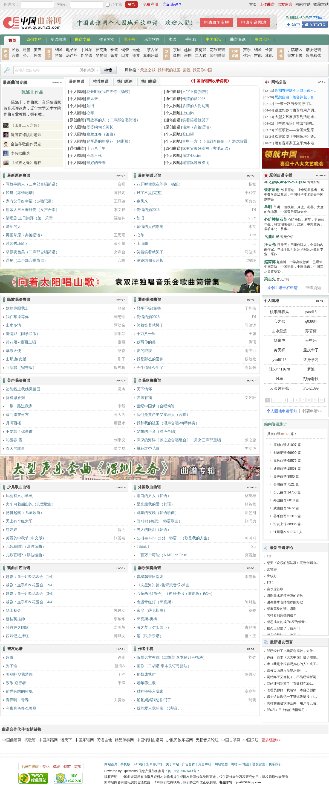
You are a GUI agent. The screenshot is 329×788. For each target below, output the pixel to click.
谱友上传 (294, 56)
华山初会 (13, 610)
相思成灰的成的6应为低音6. (287, 622)
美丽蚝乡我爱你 (19, 674)
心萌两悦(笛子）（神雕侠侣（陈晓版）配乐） (176, 594)
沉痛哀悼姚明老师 (26, 135)
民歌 (15, 50)
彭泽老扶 (311, 379)
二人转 (200, 56)
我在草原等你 (17, 317)
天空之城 (147, 70)
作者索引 (107, 39)
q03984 (311, 321)
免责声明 (204, 764)
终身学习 (311, 360)
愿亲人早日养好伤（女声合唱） (32, 210)
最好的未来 (96, 163)
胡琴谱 (86, 56)
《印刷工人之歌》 (26, 126)
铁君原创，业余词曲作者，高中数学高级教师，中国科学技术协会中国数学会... (294, 195)
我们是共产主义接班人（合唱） (163, 415)
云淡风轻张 (279, 388)
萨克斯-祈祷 (147, 619)
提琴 (136, 56)
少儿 (26, 56)
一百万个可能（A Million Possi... (163, 555)
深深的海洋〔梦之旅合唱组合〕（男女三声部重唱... (180, 440)
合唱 (15, 56)
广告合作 (188, 764)
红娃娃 (11, 530)
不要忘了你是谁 (19, 432)
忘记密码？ (172, 4)
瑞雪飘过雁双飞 (195, 163)
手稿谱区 (294, 50)
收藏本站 (321, 4)
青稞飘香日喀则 (150, 577)
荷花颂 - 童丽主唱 (21, 342)
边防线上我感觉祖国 (23, 389)
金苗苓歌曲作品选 (26, 144)
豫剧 (177, 56)
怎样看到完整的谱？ (281, 615)
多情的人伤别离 (195, 106)
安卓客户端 (154, 764)
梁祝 (187, 70)
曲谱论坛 (262, 39)
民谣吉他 (104, 740)
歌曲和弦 (313, 56)
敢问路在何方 (17, 415)
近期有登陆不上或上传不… (296, 91)
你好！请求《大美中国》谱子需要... (293, 657)
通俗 (26, 50)
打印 (270, 582)
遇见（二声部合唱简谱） (27, 260)
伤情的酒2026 (193, 99)
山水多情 (13, 325)
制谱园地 (58, 39)
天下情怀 (144, 389)
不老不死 (94, 156)
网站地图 (221, 764)
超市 (9, 657)
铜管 (125, 50)
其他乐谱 (150, 56)
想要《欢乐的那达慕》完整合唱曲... (293, 563)
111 (269, 556)
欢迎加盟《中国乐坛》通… (296, 136)
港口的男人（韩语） (154, 496)
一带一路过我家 (19, 406)
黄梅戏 (200, 50)
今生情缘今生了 (150, 368)
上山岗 (188, 113)
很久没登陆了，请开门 (283, 628)
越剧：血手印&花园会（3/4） (31, 594)
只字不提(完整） (196, 92)
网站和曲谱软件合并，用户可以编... (293, 703)
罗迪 (311, 369)
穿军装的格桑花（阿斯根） (109, 141)
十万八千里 (96, 148)
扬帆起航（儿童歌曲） (25, 513)
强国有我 (145, 398)
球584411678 (279, 369)
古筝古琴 (150, 50)
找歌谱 (30, 740)
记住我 (116, 4)
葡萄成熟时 (146, 674)
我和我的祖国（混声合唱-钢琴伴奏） (168, 423)
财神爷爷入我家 (150, 691)
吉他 (136, 50)
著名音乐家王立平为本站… (296, 143)
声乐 (247, 50)
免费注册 (150, 4)
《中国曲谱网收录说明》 (210, 81)
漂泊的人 (13, 227)
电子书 (129, 39)
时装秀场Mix (16, 244)
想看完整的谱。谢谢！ (283, 609)
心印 (90, 113)
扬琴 (114, 56)
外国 (37, 56)
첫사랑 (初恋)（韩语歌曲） (159, 521)
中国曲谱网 (12, 740)
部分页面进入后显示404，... (287, 670)
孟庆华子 (311, 350)
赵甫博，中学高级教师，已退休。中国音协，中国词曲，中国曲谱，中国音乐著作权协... (295, 268)
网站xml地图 (240, 764)
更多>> (57, 82)
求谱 (172, 39)
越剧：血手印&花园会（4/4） (31, 602)
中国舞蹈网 (48, 740)
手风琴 (86, 50)
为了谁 (11, 666)
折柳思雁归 (15, 398)
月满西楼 (13, 423)
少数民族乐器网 (179, 740)
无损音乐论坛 (207, 740)
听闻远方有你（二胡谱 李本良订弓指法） (172, 657)
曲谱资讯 (238, 39)
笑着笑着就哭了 (195, 120)
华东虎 (279, 341)
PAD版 (138, 764)
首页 (253, 4)
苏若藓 (311, 331)
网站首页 (110, 764)
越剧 (188, 50)
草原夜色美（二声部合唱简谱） (32, 252)
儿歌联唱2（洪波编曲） (26, 555)
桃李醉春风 (279, 312)
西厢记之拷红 (17, 636)
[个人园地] (77, 92)
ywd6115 (279, 360)
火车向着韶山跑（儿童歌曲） (31, 504)
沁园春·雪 (14, 440)
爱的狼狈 (144, 351)
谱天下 (66, 740)
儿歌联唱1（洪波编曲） (26, 547)
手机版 (191, 39)
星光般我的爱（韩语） (156, 504)
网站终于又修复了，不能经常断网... (293, 677)
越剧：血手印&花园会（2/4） (31, 585)
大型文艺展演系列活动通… (296, 117)
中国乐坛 (213, 39)
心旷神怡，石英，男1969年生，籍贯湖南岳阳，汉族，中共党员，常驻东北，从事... (294, 225)
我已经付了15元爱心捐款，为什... (291, 651)
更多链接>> (271, 740)
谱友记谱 (313, 50)
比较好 (272, 569)
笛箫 (59, 56)
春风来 (92, 99)
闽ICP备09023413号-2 (183, 771)
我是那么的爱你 (150, 359)
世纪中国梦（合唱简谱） (158, 406)
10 (321, 400)
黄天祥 (279, 350)
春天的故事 (15, 448)
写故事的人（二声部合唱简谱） (113, 120)
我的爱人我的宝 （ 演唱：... (160, 708)
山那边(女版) (16, 359)
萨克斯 (101, 50)
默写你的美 (146, 342)
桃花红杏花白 (148, 448)
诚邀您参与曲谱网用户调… (296, 110)
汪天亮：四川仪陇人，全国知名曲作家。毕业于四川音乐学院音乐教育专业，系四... (293, 250)
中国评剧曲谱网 (150, 740)
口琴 (125, 56)
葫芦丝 (71, 56)
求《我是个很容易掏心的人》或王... (293, 664)
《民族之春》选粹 (26, 163)
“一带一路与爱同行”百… (294, 104)
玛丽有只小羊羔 (19, 496)
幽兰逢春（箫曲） (101, 134)
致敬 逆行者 (16, 683)
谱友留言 (285, 4)
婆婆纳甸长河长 (99, 127)
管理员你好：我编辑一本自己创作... (293, 690)
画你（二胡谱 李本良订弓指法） (164, 666)
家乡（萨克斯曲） (152, 610)
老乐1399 (311, 388)
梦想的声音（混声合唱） (158, 432)
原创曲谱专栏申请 (282, 288)
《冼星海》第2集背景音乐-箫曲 (163, 585)
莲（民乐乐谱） (150, 636)
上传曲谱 (267, 4)
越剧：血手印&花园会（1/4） (31, 577)
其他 (269, 56)
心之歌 (279, 321)
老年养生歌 (146, 683)
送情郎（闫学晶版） (23, 334)
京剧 (177, 50)
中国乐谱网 (84, 740)
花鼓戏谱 (217, 50)
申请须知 (313, 288)
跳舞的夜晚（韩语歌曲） (158, 513)
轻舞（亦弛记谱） (197, 127)
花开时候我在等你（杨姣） (109, 92)
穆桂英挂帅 (15, 619)
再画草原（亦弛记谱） (25, 235)
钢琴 (59, 50)
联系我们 (275, 764)
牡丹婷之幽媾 (17, 627)
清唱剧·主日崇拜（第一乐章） (31, 218)
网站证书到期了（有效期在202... (290, 684)
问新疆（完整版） (21, 368)
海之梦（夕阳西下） (154, 627)
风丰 (279, 379)
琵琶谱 (101, 56)
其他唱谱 (217, 56)
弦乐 (247, 56)
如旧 (90, 106)
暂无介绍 (292, 183)
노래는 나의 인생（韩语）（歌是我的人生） (174, 538)
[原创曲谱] (77, 120)
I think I (143, 547)
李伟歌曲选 (20, 153)
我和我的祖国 (169, 70)
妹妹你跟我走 (17, 308)
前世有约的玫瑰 (19, 691)
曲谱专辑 (82, 39)
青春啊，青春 (17, 700)
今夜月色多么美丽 (21, 708)
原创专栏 (34, 39)
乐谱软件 (152, 39)
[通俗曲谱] (173, 92)
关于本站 (172, 764)
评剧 (188, 56)
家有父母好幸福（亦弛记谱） (207, 148)
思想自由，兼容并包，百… (296, 97)
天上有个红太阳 (19, 521)
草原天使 (13, 351)
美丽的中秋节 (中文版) (25, 538)
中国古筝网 (231, 740)
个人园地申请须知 (282, 411)
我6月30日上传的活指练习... (287, 710)
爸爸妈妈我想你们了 (154, 700)
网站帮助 (303, 4)
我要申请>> (312, 411)
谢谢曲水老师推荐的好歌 (285, 596)
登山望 (188, 134)
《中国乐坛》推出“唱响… (295, 123)
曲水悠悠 (279, 331)
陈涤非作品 (32, 92)
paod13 (310, 312)
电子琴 (71, 50)
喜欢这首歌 (275, 589)
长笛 (114, 50)
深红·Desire (191, 156)
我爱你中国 (202, 70)
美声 (37, 50)
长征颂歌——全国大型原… (296, 130)
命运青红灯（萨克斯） (156, 602)
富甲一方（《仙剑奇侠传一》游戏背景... (216, 141)
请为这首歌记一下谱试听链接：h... (292, 697)
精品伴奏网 (124, 740)
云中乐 (311, 341)
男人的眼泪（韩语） (154, 530)
